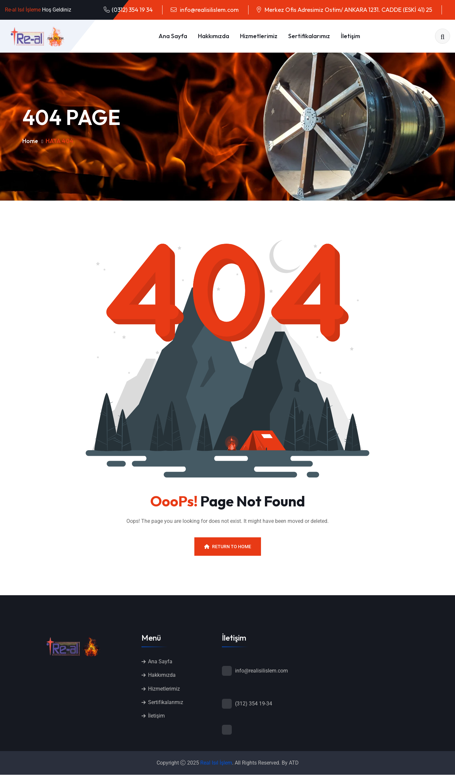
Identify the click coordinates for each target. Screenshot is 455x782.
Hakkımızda (213, 36)
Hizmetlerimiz (258, 36)
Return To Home (227, 546)
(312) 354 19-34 (253, 703)
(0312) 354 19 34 (132, 9)
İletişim (350, 36)
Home (30, 141)
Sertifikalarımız (309, 36)
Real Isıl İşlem (216, 763)
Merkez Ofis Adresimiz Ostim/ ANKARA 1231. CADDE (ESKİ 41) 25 (347, 9)
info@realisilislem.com (209, 9)
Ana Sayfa (173, 36)
